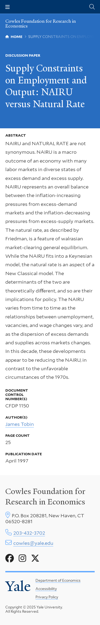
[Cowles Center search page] (92, 7)
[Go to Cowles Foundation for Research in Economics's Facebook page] (9, 558)
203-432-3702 (29, 533)
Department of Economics (58, 580)
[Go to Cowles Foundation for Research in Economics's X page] (35, 558)
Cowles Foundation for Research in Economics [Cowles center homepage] (45, 496)
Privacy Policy (46, 597)
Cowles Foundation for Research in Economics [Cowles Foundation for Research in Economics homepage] (40, 24)
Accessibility (46, 589)
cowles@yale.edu (33, 543)
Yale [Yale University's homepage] (18, 586)
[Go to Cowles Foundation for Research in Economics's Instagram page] (22, 558)
